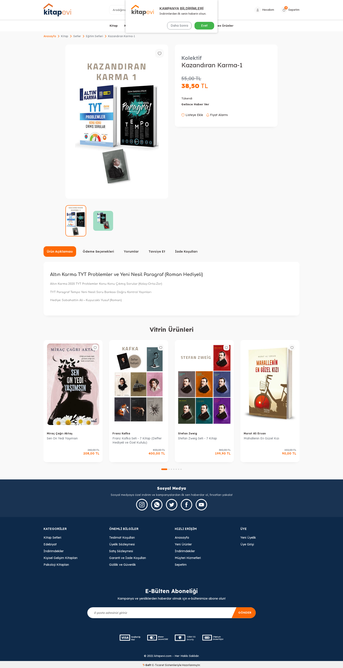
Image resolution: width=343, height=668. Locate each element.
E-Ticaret (158, 665)
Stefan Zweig (187, 433)
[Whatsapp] (157, 504)
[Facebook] (186, 504)
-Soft (147, 665)
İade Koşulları (186, 251)
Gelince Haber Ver (195, 104)
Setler (77, 36)
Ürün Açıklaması (60, 251)
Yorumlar (131, 251)
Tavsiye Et (157, 251)
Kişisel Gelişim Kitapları (60, 558)
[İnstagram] (142, 504)
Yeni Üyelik (248, 538)
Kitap (114, 25)
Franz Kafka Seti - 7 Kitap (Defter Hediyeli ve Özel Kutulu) (137, 440)
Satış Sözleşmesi (121, 551)
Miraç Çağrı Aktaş (59, 433)
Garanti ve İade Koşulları (127, 558)
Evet (204, 26)
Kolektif (191, 58)
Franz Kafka (121, 433)
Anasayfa (50, 36)
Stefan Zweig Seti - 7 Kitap (197, 438)
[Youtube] (201, 504)
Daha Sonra (179, 26)
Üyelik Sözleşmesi (122, 544)
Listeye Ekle (192, 115)
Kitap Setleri (52, 538)
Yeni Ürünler (183, 544)
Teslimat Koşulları (122, 538)
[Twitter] (171, 504)
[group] (116, 122)
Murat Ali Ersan (255, 433)
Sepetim (181, 565)
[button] (164, 469)
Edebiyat (50, 544)
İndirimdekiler (54, 551)
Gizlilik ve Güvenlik (122, 565)
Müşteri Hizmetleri (188, 558)
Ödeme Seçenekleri (98, 251)
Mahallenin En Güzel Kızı (261, 438)
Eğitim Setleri (94, 36)
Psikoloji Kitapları (56, 565)
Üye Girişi (247, 544)
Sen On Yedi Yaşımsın (62, 438)
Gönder (244, 612)
